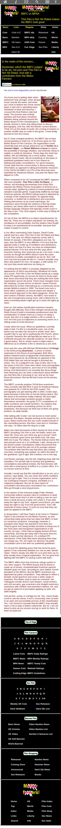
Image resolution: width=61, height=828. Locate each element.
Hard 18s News (42, 769)
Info (53, 52)
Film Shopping (30, 753)
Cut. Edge (29, 47)
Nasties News (42, 759)
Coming (43, 37)
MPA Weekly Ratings (38, 658)
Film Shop (47, 811)
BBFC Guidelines (36, 673)
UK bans (16, 42)
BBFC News (19, 658)
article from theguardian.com (21, 90)
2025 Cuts (29, 42)
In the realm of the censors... (18, 61)
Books (38, 774)
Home (55, 27)
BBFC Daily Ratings (37, 654)
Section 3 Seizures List (41, 734)
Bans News (14, 724)
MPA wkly (29, 37)
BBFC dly (29, 32)
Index (14, 811)
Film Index (47, 801)
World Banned (15, 744)
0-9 (43, 698)
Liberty (55, 47)
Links (14, 816)
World (55, 37)
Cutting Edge (20, 673)
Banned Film (31, 718)
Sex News (47, 816)
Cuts (4, 32)
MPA (4, 47)
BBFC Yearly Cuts (36, 663)
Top (13, 806)
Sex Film (43, 47)
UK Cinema (14, 729)
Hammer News (42, 764)
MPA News (18, 663)
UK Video (13, 734)
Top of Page (30, 622)
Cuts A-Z (16, 32)
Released (43, 32)
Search (14, 821)
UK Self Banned (16, 739)
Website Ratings (35, 668)
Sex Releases (43, 704)
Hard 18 (16, 52)
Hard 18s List (43, 709)
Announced (17, 769)
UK (54, 32)
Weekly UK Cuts (18, 704)
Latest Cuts (19, 654)
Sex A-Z (16, 47)
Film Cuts (47, 806)
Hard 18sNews (17, 709)
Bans (5, 37)
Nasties (15, 37)
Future (42, 42)
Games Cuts (19, 668)
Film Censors (31, 633)
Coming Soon (18, 764)
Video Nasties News (39, 724)
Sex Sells (46, 821)
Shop (43, 27)
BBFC (5, 42)
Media (55, 42)
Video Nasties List (38, 729)
